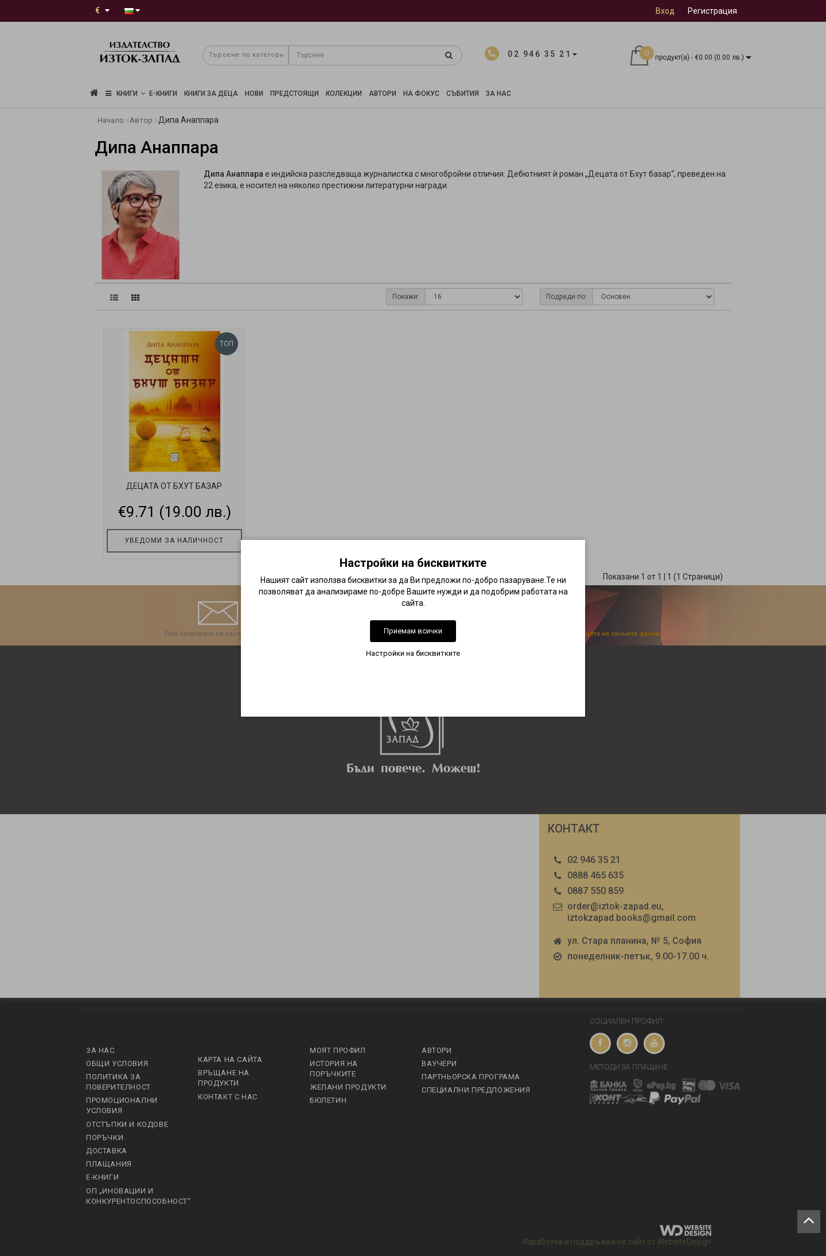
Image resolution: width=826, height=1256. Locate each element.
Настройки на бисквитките (413, 653)
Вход (665, 10)
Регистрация (712, 10)
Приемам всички (413, 631)
